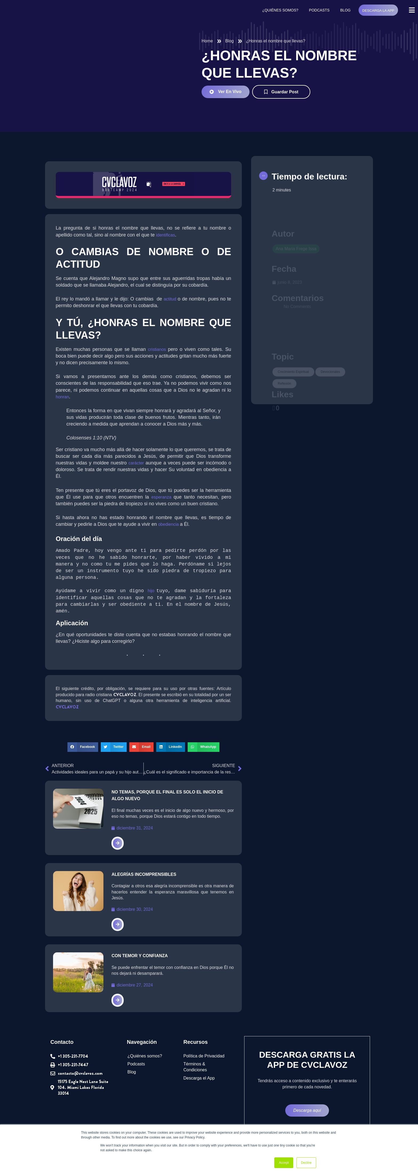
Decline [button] (306, 1163)
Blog (345, 10)
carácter (137, 463)
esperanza (162, 497)
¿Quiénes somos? (280, 10)
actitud (171, 299)
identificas (168, 235)
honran (62, 397)
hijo (151, 592)
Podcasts (319, 10)
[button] (82, 748)
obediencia (173, 525)
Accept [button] (284, 1163)
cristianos (158, 350)
